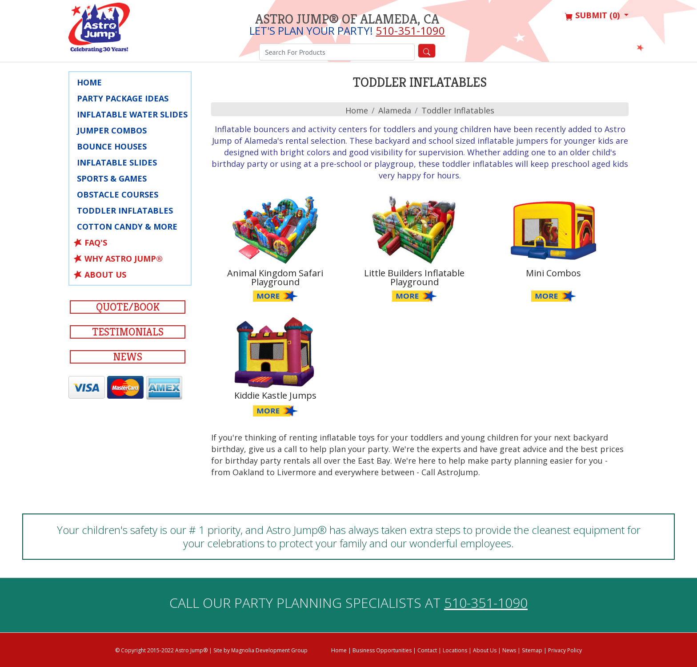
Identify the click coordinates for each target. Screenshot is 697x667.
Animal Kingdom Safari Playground (275, 277)
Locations (455, 650)
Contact (427, 650)
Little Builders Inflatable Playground (414, 277)
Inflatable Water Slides (132, 114)
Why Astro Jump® (123, 258)
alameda (394, 110)
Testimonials (128, 332)
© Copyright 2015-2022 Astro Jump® (161, 650)
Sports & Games (112, 178)
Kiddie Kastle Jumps (275, 395)
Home (89, 82)
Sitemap (532, 650)
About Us (105, 274)
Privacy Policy (565, 650)
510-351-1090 (410, 30)
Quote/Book (128, 307)
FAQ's (95, 242)
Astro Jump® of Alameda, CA (347, 19)
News (127, 357)
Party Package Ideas (122, 98)
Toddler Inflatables (125, 210)
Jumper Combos (112, 130)
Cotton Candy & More (127, 226)
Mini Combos (553, 273)
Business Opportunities (382, 650)
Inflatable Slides (117, 162)
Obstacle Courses (117, 194)
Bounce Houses (112, 146)
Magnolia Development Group (269, 650)
